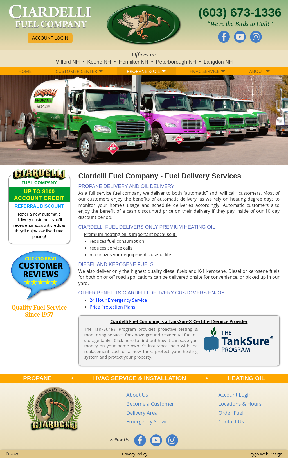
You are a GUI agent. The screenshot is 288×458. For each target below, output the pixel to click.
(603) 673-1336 (240, 12)
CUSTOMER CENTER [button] (79, 71)
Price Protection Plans (112, 307)
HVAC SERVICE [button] (207, 71)
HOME (25, 71)
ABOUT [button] (259, 71)
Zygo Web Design (266, 454)
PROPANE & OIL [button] (146, 71)
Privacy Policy (134, 454)
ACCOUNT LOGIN (50, 38)
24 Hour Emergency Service (118, 300)
